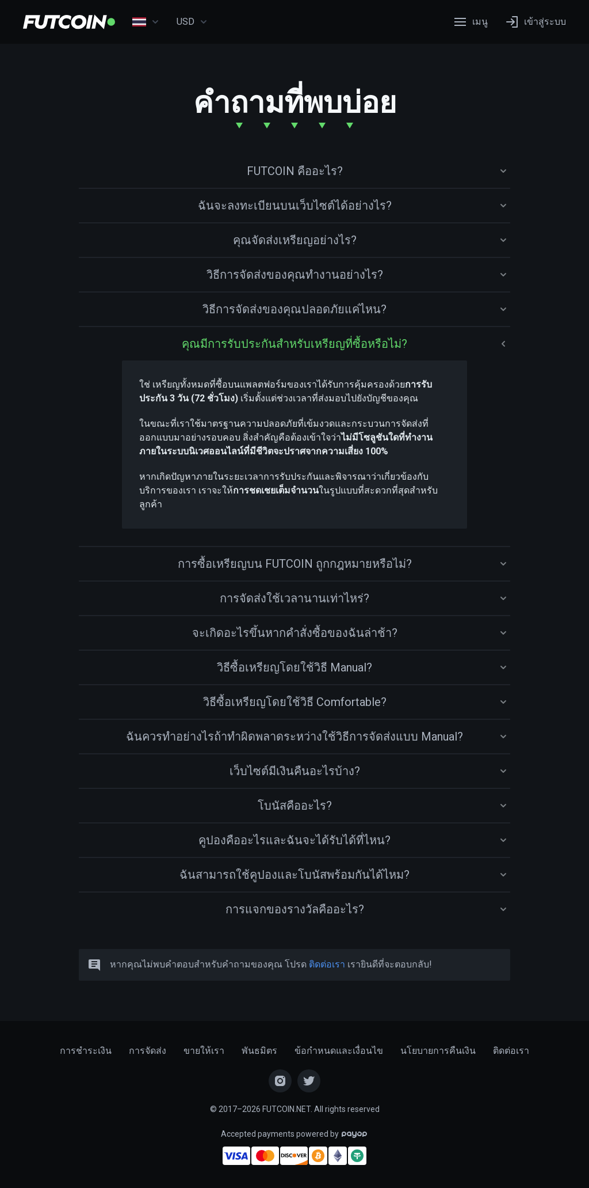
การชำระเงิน (86, 1050)
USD (192, 22)
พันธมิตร (259, 1050)
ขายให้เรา (203, 1050)
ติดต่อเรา (327, 964)
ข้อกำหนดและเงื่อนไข (338, 1050)
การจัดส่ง (147, 1050)
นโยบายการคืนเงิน (438, 1050)
